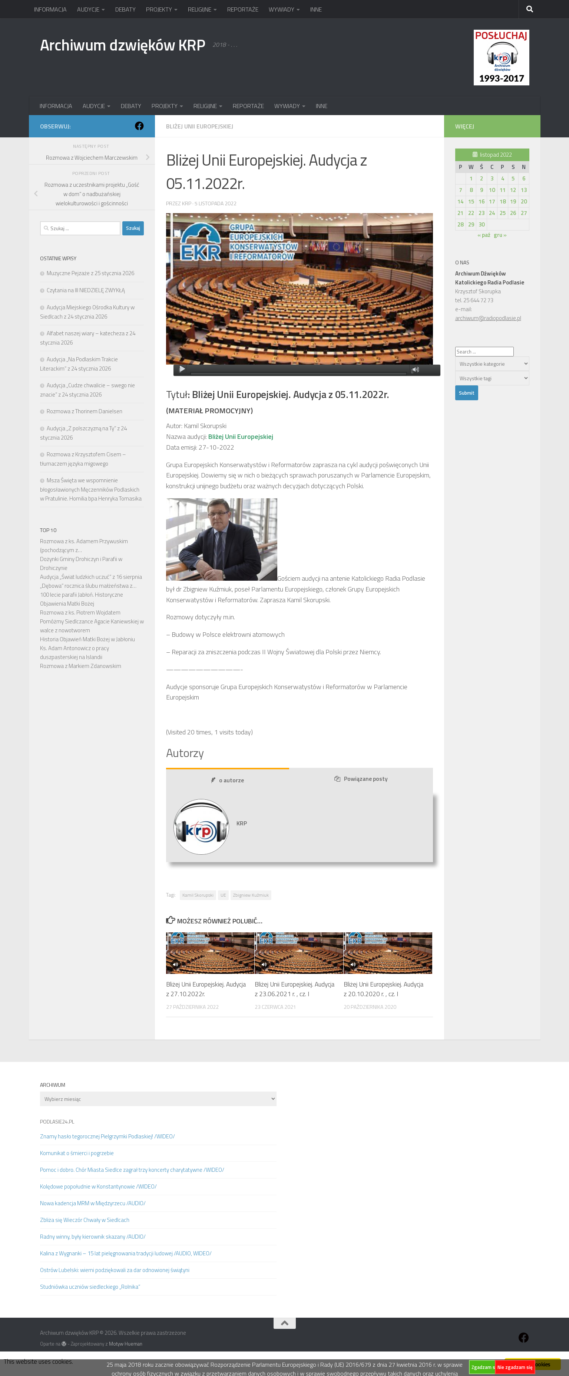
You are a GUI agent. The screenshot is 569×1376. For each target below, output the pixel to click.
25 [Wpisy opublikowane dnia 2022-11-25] (503, 213)
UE (223, 895)
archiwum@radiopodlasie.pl (488, 318)
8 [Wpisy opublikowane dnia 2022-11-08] (471, 190)
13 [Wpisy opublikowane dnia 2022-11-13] (524, 190)
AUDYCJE (88, 9)
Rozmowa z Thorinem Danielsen (84, 411)
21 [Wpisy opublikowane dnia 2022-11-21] (460, 213)
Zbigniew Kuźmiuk (251, 895)
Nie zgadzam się (515, 1367)
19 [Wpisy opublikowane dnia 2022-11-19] (513, 201)
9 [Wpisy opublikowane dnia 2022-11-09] (481, 190)
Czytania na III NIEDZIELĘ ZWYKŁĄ (86, 290)
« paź (483, 235)
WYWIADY (281, 9)
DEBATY (125, 9)
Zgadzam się (485, 1367)
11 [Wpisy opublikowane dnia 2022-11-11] (503, 190)
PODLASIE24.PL (57, 1121)
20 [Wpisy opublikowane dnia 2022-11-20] (524, 201)
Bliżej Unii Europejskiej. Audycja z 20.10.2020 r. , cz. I (383, 989)
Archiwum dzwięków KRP (122, 44)
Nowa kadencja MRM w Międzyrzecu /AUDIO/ (93, 1203)
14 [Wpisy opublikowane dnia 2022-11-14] (460, 201)
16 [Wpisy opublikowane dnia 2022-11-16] (481, 201)
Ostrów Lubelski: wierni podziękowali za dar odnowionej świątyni (114, 1270)
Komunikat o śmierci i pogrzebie (77, 1153)
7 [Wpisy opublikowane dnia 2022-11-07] (460, 190)
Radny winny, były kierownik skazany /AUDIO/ (93, 1236)
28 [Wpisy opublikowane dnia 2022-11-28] (460, 224)
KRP (186, 203)
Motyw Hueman (125, 1343)
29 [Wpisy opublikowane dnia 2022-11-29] (471, 224)
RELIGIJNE (199, 9)
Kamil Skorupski (198, 895)
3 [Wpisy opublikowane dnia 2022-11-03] (491, 178)
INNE (316, 9)
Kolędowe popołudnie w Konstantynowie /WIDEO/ (98, 1186)
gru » (500, 235)
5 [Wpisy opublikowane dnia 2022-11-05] (513, 178)
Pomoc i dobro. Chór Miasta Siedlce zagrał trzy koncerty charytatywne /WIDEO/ (132, 1169)
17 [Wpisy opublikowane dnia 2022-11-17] (492, 201)
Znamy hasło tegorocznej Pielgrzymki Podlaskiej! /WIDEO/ (107, 1136)
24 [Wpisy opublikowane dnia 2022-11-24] (492, 213)
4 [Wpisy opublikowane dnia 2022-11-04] (502, 178)
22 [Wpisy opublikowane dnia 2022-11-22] (471, 213)
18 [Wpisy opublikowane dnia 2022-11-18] (503, 201)
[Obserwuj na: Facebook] (139, 125)
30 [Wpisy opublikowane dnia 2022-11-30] (481, 224)
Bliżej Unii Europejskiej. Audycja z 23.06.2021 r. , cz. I (294, 989)
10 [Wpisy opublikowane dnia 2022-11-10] (492, 190)
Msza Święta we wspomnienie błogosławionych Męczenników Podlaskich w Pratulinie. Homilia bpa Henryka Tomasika (91, 489)
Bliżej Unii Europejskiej (199, 126)
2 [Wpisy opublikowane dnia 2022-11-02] (481, 178)
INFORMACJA (50, 9)
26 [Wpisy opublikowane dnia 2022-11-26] (513, 213)
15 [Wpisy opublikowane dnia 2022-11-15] (471, 201)
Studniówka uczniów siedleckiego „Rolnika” (90, 1286)
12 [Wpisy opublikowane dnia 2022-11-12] (513, 190)
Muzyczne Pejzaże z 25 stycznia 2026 (90, 273)
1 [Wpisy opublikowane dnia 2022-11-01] (471, 178)
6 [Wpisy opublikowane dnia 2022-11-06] (523, 178)
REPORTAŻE (242, 9)
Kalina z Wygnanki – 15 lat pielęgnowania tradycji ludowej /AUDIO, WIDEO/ (126, 1253)
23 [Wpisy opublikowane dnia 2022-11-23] (481, 213)
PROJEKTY (159, 9)
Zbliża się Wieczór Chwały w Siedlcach (84, 1220)
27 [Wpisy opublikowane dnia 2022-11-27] (524, 213)
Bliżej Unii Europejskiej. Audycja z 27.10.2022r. (206, 989)
